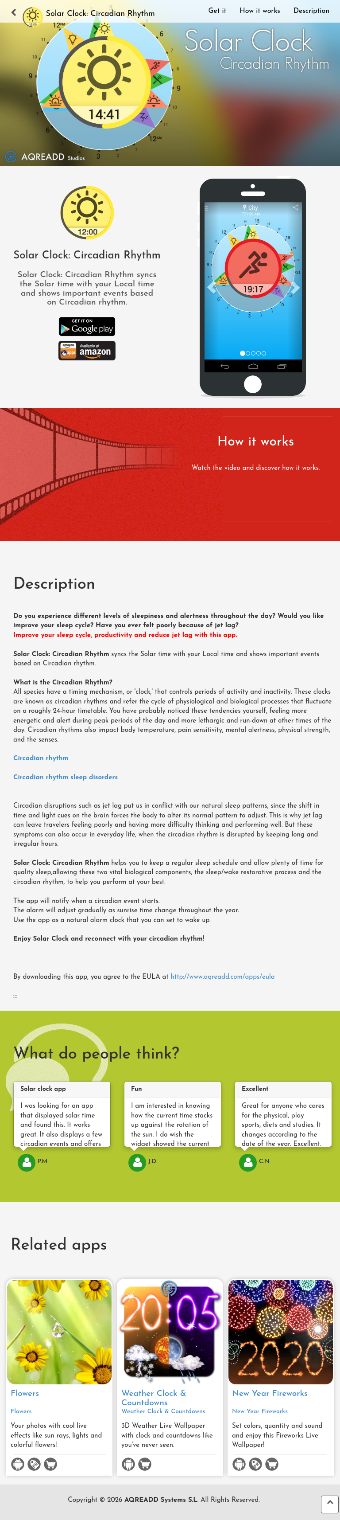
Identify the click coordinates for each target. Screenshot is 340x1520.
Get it (217, 11)
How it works (260, 11)
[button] (212, 287)
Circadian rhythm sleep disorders (65, 777)
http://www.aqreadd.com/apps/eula (222, 977)
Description (311, 11)
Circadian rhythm (40, 758)
